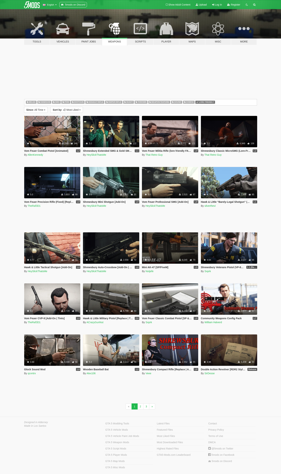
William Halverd (213, 322)
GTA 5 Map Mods (115, 461)
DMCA (212, 442)
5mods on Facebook (221, 454)
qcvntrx (32, 373)
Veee (148, 373)
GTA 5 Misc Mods (115, 467)
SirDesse (209, 373)
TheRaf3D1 (34, 205)
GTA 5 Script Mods (115, 448)
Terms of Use (215, 436)
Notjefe (149, 271)
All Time (36, 109)
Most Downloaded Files (170, 442)
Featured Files (165, 429)
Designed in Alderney (36, 422)
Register (233, 4)
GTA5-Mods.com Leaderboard (173, 454)
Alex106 (91, 373)
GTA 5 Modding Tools (117, 423)
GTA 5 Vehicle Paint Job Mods (122, 436)
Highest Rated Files (168, 448)
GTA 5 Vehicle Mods (116, 429)
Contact (212, 423)
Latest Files (163, 423)
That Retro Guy (154, 154)
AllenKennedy (35, 154)
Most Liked (67, 109)
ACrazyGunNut (95, 322)
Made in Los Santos (35, 425)
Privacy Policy (216, 429)
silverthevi (210, 205)
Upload (201, 4)
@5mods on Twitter (220, 448)
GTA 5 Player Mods (116, 454)
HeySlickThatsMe (96, 154)
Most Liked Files (166, 436)
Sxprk (207, 271)
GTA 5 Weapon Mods (117, 442)
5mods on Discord (220, 461)
